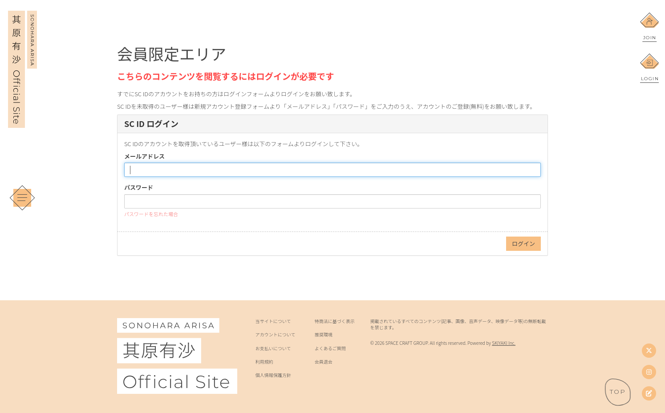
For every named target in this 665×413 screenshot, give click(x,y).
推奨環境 (323, 334)
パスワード (138, 188)
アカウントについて (275, 334)
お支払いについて (273, 348)
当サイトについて (273, 321)
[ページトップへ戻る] (617, 392)
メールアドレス (144, 156)
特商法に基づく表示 (335, 321)
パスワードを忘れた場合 (151, 213)
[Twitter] (649, 350)
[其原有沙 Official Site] (22, 121)
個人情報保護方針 (273, 375)
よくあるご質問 (330, 348)
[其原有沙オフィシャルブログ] (649, 393)
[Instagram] (649, 372)
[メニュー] (22, 198)
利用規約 (264, 362)
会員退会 (323, 362)
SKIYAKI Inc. (503, 342)
